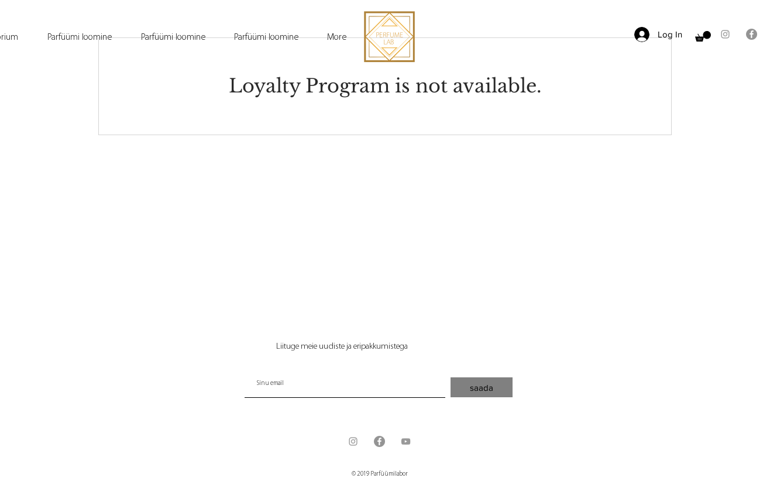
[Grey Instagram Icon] (725, 34)
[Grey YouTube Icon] (405, 441)
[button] (703, 36)
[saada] (482, 387)
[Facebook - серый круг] (751, 34)
